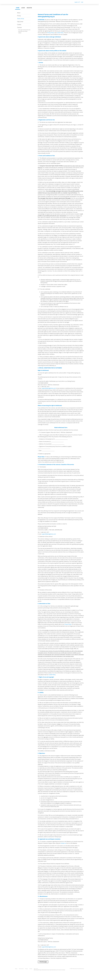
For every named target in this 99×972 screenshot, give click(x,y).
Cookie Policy (60, 32)
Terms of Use (20, 18)
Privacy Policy (50, 32)
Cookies (19, 24)
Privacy (19, 15)
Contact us (63, 843)
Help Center (20, 21)
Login (82, 2)
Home (17, 8)
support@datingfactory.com (49, 388)
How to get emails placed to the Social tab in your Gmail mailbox (24, 31)
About (18, 12)
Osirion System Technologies (61, 969)
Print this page (43, 961)
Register (29, 8)
